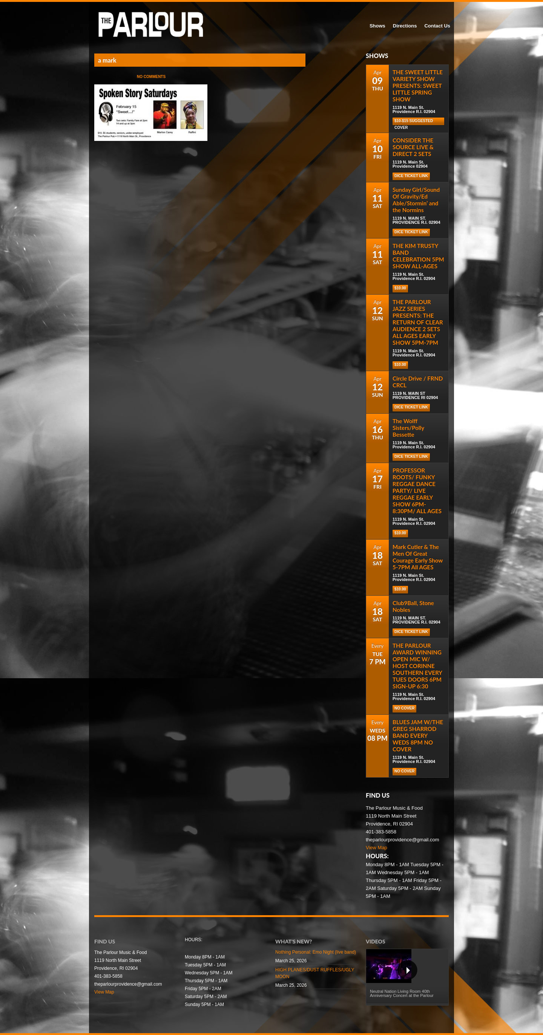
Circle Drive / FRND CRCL (418, 381)
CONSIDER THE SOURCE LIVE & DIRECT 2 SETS (413, 147)
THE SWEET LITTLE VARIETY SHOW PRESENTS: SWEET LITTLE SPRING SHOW (418, 85)
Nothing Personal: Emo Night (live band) (315, 952)
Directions (405, 26)
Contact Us (437, 26)
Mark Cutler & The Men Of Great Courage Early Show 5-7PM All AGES (418, 556)
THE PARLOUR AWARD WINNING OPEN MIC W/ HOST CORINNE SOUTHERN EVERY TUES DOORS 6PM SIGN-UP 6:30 (417, 665)
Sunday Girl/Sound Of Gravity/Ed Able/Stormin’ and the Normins (416, 199)
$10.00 (400, 288)
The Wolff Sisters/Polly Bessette (408, 427)
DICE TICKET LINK (411, 632)
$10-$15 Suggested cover (413, 122)
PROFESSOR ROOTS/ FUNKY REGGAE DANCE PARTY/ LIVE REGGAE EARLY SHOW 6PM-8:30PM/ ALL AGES (417, 490)
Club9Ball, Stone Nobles (413, 606)
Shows (377, 26)
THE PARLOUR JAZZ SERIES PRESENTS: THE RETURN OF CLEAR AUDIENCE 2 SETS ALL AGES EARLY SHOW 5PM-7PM (418, 322)
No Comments (151, 77)
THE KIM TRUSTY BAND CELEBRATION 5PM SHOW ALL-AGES (418, 255)
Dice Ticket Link (411, 176)
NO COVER (404, 708)
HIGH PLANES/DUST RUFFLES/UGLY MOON (314, 973)
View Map (376, 847)
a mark (107, 60)
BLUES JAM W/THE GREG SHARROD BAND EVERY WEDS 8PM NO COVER (418, 735)
